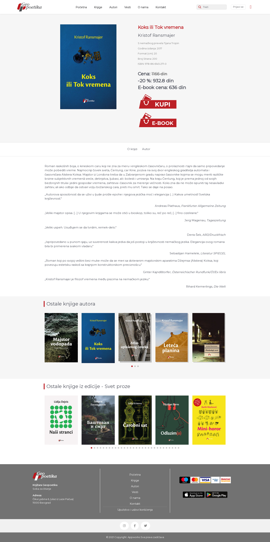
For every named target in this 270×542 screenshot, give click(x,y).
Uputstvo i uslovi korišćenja (135, 509)
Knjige (98, 7)
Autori (113, 7)
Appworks (134, 537)
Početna (82, 7)
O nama (143, 7)
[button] (132, 366)
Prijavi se (238, 6)
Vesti (127, 7)
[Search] (211, 7)
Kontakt (160, 7)
